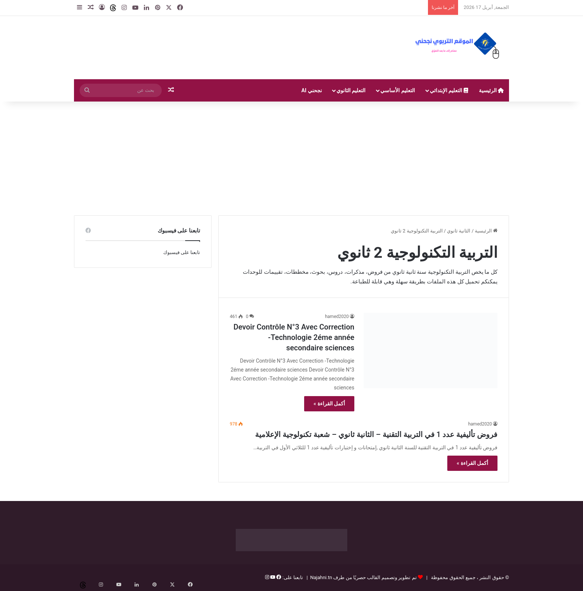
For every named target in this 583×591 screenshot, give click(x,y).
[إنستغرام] (267, 577)
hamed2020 (337, 316)
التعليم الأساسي (397, 90)
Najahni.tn (321, 577)
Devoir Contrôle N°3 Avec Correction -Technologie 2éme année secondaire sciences (293, 337)
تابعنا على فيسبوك (181, 252)
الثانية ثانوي (458, 231)
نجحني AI (312, 90)
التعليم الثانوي (350, 90)
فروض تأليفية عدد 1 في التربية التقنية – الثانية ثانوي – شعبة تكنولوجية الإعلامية (376, 434)
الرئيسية (491, 90)
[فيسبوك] (278, 577)
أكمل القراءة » (329, 404)
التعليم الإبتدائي (449, 90)
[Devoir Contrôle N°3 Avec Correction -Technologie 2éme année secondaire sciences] (430, 350)
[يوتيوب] (272, 577)
